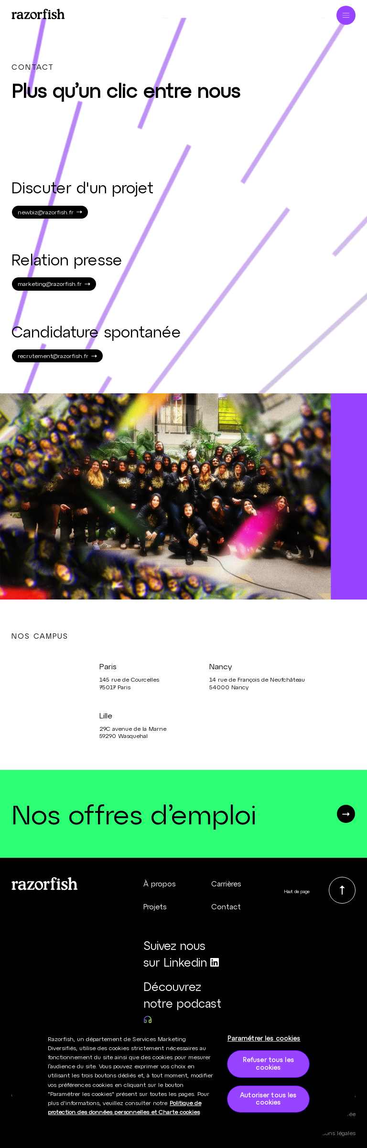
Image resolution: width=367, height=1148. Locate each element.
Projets (155, 906)
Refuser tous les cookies (268, 1068)
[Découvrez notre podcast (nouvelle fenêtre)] (183, 1003)
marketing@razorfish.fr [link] (54, 283)
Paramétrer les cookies (264, 1043)
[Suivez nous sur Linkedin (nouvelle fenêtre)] (183, 954)
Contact (226, 906)
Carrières (226, 883)
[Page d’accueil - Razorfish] (38, 13)
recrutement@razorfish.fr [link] (57, 355)
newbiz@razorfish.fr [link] (50, 212)
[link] (342, 890)
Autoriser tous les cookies (268, 1103)
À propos (159, 883)
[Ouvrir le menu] (346, 12)
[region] (183, 1085)
